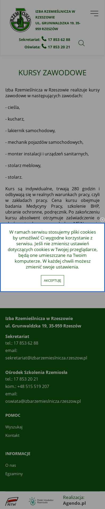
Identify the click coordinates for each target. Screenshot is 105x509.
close (102, 220)
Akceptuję (52, 280)
